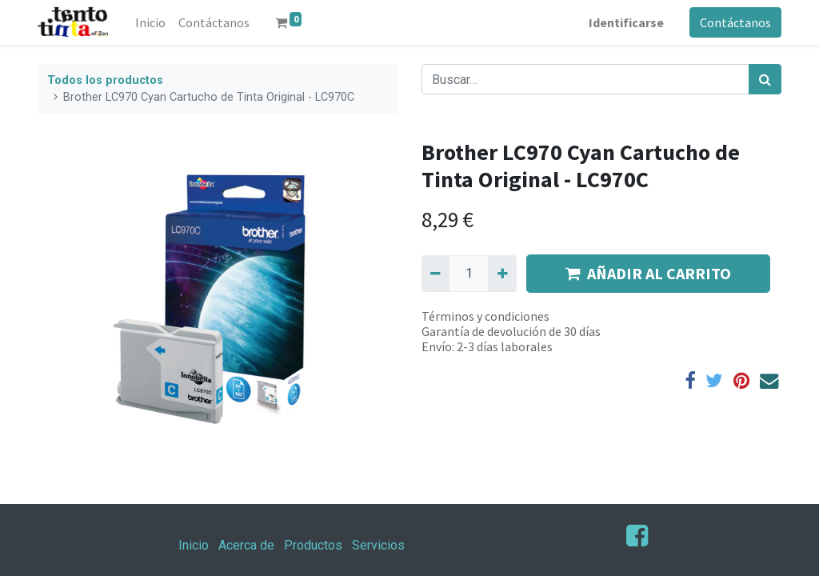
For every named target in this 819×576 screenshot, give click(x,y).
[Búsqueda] (765, 79)
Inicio (193, 545)
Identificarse (626, 22)
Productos (313, 545)
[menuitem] (150, 22)
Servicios (378, 545)
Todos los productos (105, 80)
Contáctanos (735, 22)
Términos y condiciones (485, 316)
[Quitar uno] (435, 273)
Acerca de (246, 545)
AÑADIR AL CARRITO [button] (648, 273)
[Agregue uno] (502, 273)
